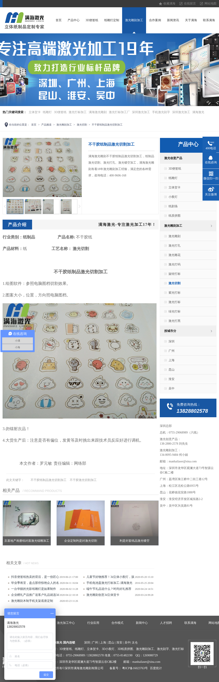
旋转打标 (175, 273)
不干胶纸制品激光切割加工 (107, 124)
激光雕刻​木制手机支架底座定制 (32, 600)
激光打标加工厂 (119, 112)
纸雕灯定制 (111, 20)
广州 (172, 350)
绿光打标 (175, 311)
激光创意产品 (173, 158)
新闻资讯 (173, 20)
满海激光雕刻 (98, 112)
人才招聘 (166, 622)
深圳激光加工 (141, 112)
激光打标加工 (78, 112)
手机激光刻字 (161, 112)
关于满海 (191, 20)
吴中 (172, 388)
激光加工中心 (66, 622)
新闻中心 (142, 622)
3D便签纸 (92, 20)
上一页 (5, 206)
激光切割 (82, 124)
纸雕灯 (47, 112)
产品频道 (46, 124)
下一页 (80, 206)
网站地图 (210, 3)
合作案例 (155, 20)
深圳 (172, 341)
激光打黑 (175, 321)
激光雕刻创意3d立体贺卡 (102, 594)
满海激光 (198, 112)
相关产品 (11, 490)
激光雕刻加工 (134, 20)
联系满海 (209, 20)
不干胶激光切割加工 (83, 480)
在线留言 (190, 3)
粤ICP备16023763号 (135, 668)
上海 (172, 360)
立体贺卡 (35, 112)
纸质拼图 (175, 215)
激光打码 (175, 264)
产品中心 (74, 20)
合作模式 (117, 622)
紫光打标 (175, 292)
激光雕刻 (175, 236)
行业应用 (93, 622)
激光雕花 (175, 255)
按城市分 (170, 331)
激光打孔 (175, 245)
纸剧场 (173, 206)
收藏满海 (169, 3)
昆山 (172, 369)
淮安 (172, 379)
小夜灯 (173, 196)
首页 (59, 20)
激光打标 (175, 302)
